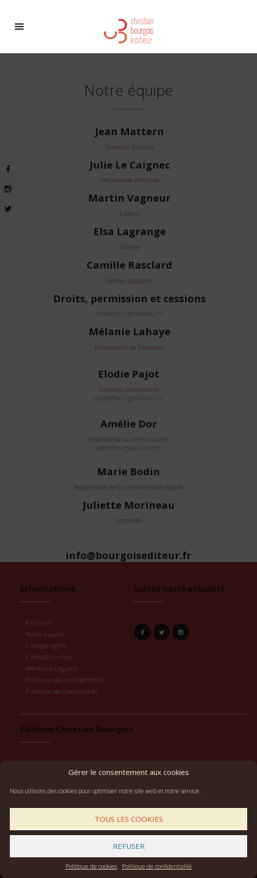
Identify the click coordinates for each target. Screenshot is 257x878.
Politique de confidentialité (157, 866)
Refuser (129, 846)
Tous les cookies (129, 819)
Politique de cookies (91, 866)
